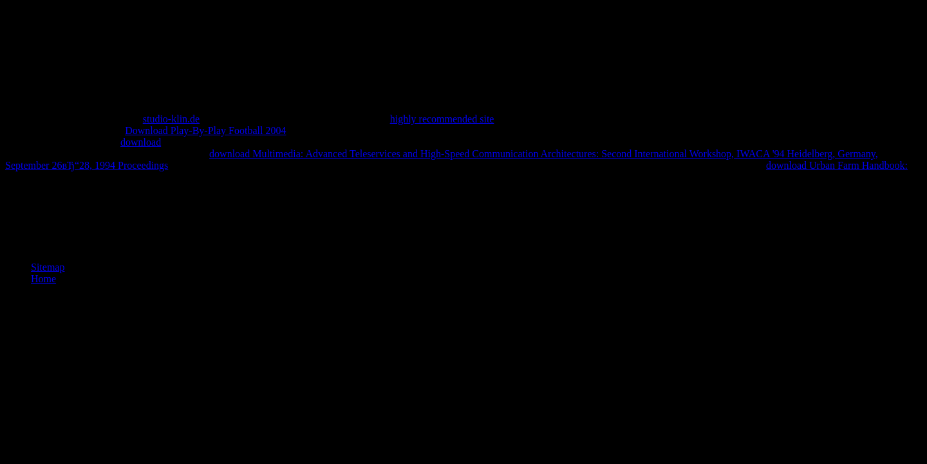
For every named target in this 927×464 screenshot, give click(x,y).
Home (43, 278)
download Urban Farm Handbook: (837, 165)
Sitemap (47, 267)
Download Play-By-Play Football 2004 (205, 130)
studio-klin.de (171, 118)
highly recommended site (442, 118)
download (140, 142)
